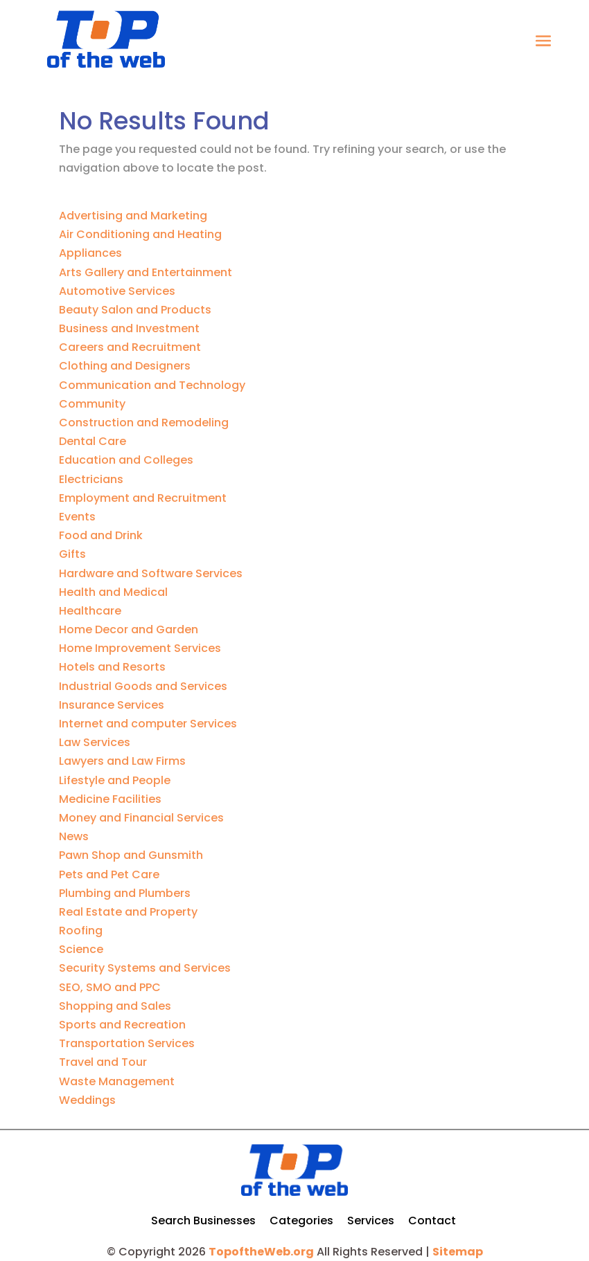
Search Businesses (203, 1220)
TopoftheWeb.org (261, 1252)
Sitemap (457, 1252)
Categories (301, 1220)
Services (370, 1220)
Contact (432, 1220)
